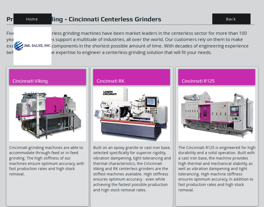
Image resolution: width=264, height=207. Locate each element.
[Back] (231, 18)
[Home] (32, 18)
